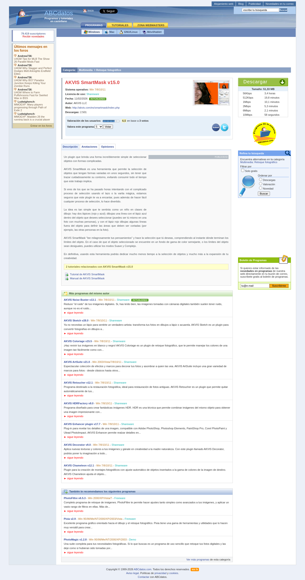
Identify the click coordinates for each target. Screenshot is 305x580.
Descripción (70, 146)
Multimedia (85, 70)
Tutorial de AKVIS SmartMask (87, 274)
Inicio (91, 10)
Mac (109, 32)
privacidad (160, 573)
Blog (241, 3)
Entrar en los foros (41, 125)
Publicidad (255, 3)
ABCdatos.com (142, 569)
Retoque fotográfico (108, 70)
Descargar (255, 81)
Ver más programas (197, 559)
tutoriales (67, 18)
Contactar (143, 576)
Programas (51, 18)
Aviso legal (132, 573)
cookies (173, 573)
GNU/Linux (128, 32)
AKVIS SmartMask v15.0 (92, 82)
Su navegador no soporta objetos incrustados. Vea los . (33, 82)
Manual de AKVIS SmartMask (87, 278)
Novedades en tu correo (280, 3)
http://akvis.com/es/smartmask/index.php (96, 107)
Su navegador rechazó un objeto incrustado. (33, 35)
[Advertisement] (176, 53)
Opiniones (107, 146)
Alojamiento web (223, 3)
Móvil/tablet (152, 32)
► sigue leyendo (73, 312)
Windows (92, 32)
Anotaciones (89, 146)
